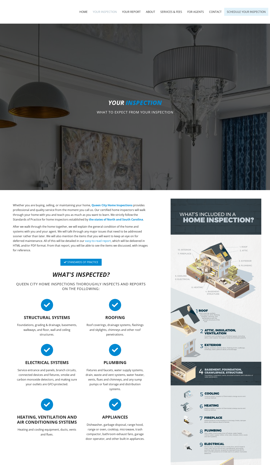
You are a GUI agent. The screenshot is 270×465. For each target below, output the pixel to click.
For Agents (195, 12)
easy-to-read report (98, 241)
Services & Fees (171, 12)
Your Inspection (105, 12)
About (150, 12)
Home (83, 12)
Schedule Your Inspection (246, 12)
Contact (215, 12)
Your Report (131, 12)
